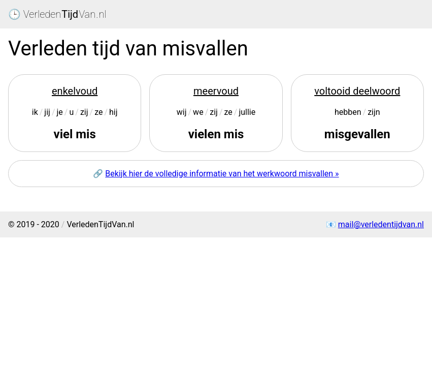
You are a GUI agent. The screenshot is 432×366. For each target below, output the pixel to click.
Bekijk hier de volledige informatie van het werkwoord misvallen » (222, 173)
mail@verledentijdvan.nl (381, 224)
